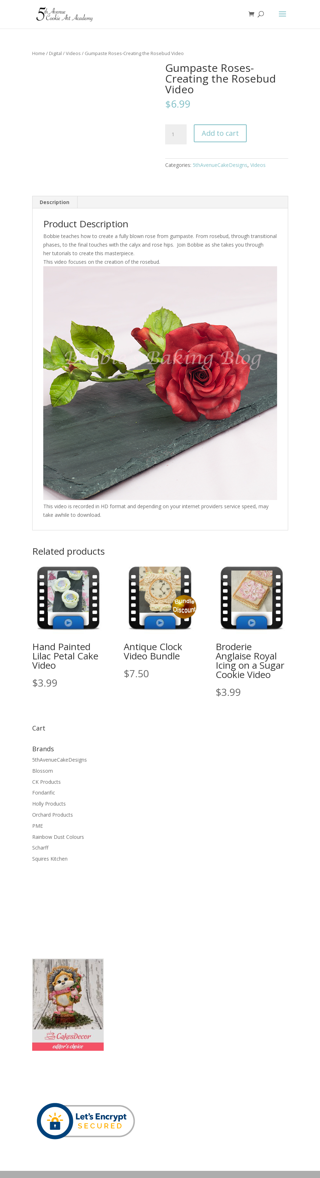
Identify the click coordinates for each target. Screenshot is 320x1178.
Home (38, 53)
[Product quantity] (176, 134)
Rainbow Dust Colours (58, 836)
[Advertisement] (68, 909)
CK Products (46, 781)
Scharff (40, 847)
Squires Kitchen (50, 858)
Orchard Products (52, 814)
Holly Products (49, 803)
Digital (55, 53)
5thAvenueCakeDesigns (220, 165)
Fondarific (43, 792)
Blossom (42, 770)
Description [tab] (54, 202)
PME (37, 825)
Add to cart (220, 133)
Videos (73, 53)
